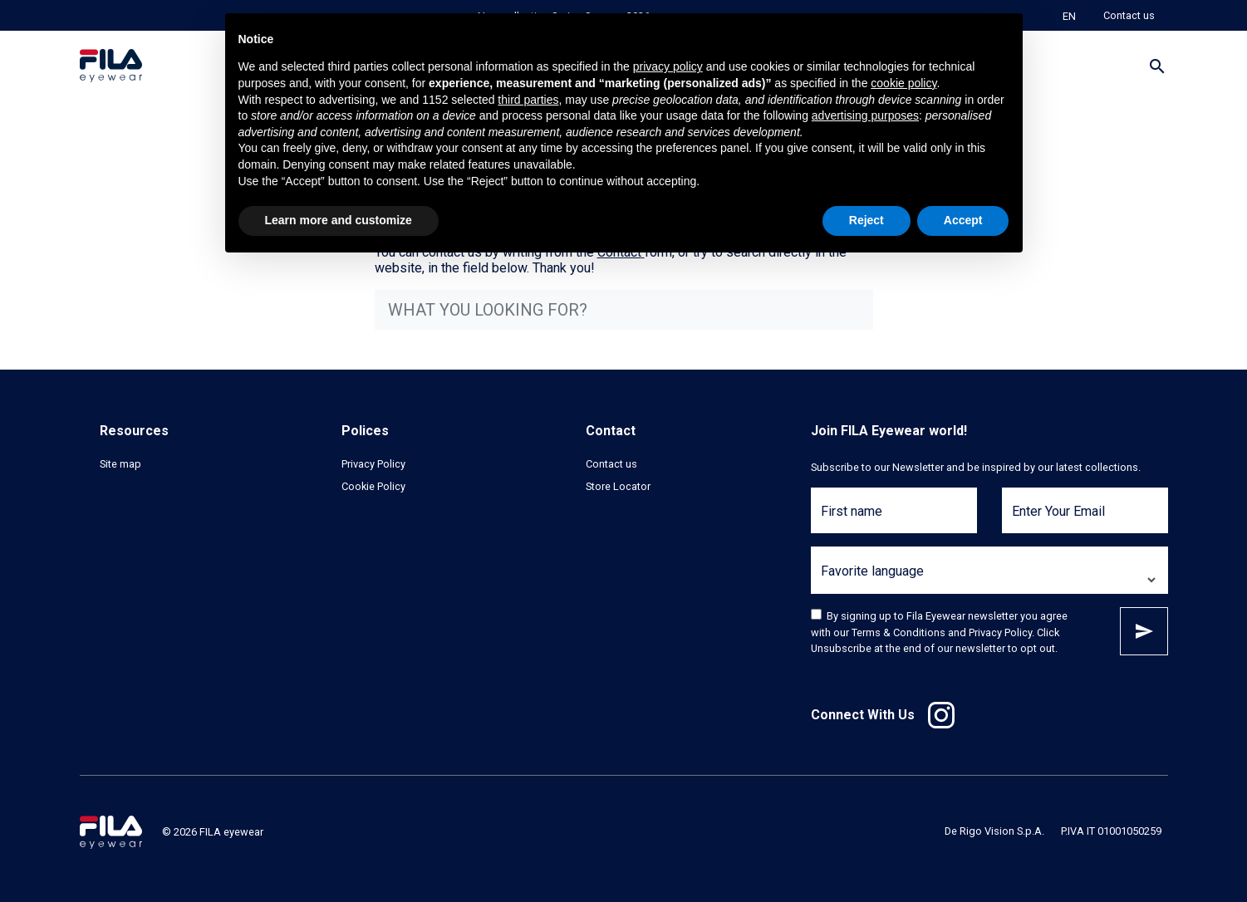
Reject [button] (866, 220)
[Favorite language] (989, 580)
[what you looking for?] (624, 310)
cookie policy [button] (903, 83)
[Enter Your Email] (1085, 520)
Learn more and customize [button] (338, 220)
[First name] (894, 520)
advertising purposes (865, 115)
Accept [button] (963, 220)
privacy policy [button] (668, 66)
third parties (528, 99)
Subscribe (1144, 631)
